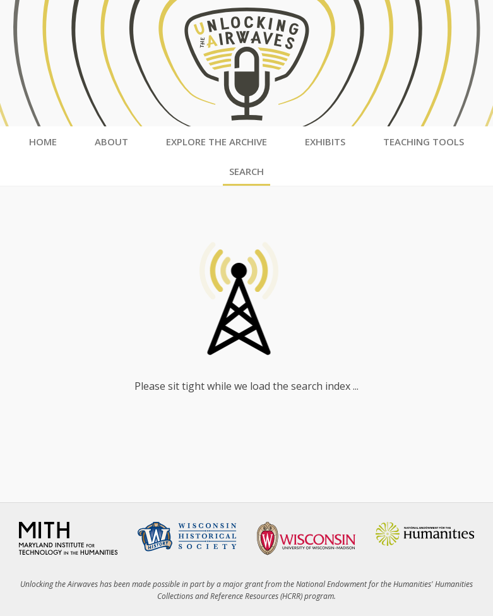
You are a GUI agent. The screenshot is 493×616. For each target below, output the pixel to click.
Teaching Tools (423, 141)
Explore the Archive (216, 141)
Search (246, 171)
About (111, 141)
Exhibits (325, 141)
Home (43, 141)
